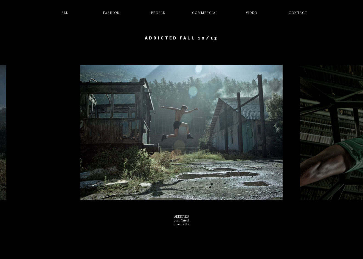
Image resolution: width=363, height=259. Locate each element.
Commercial (205, 13)
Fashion (111, 13)
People (158, 13)
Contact (298, 13)
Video (251, 13)
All (64, 13)
